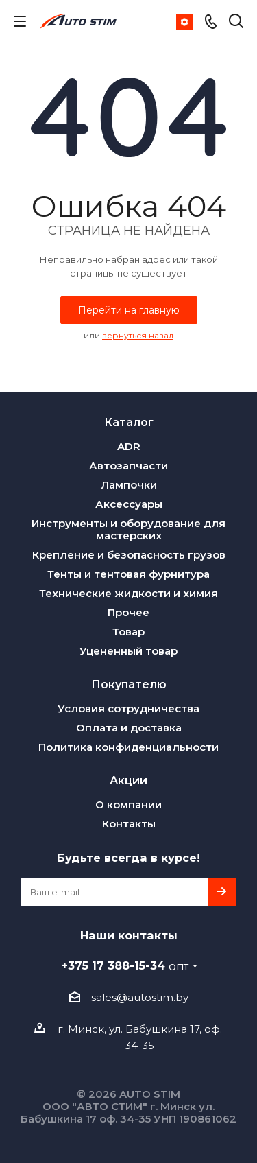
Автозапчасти (128, 465)
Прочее (128, 612)
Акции (128, 780)
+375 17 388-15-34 (124, 965)
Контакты (129, 823)
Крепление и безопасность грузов (128, 554)
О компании (128, 804)
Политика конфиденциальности (128, 746)
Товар (128, 631)
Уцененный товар (128, 650)
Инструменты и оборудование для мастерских (128, 529)
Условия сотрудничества (128, 708)
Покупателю (129, 684)
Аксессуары (128, 503)
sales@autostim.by (139, 997)
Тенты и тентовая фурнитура (128, 573)
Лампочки (129, 484)
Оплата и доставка (129, 727)
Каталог (129, 422)
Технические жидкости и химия (128, 593)
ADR (128, 446)
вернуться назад (137, 335)
